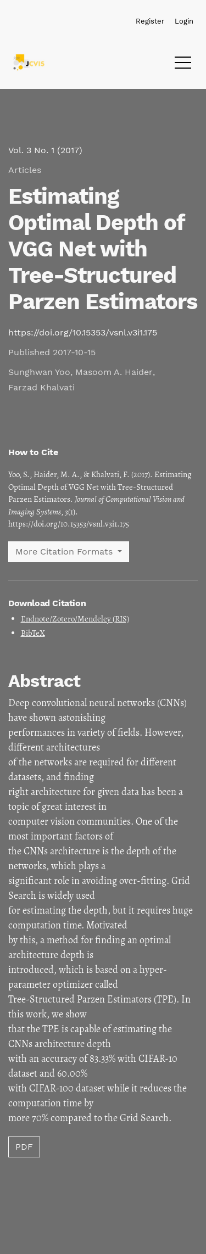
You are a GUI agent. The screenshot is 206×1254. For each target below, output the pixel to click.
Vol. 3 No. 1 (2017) (45, 150)
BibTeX (33, 633)
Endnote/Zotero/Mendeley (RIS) (75, 618)
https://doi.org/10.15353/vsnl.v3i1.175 (82, 332)
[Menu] (183, 65)
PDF (24, 1146)
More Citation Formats (65, 551)
